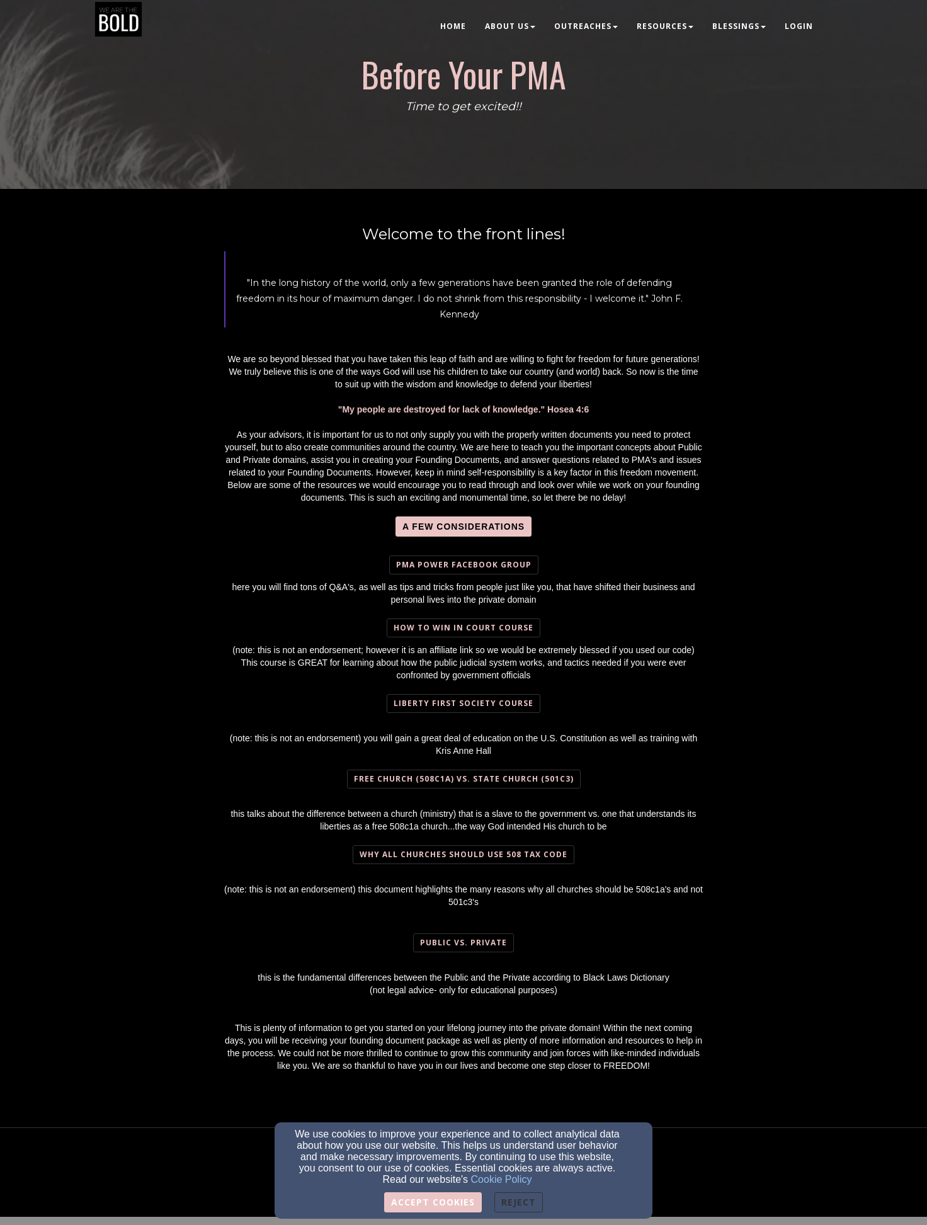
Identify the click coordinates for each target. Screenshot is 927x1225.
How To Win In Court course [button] (463, 627)
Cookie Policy (501, 1179)
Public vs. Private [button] (463, 942)
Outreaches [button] (586, 26)
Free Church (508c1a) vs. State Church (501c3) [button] (464, 778)
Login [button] (799, 26)
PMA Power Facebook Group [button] (464, 564)
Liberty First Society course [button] (463, 703)
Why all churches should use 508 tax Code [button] (463, 854)
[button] (463, 526)
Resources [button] (665, 26)
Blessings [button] (739, 26)
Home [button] (453, 26)
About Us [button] (510, 26)
